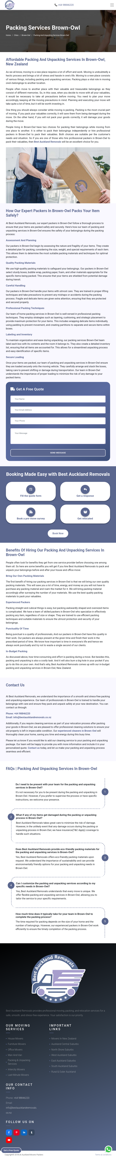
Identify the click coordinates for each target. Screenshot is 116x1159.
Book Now (58, 533)
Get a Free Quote (12, 1150)
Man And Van (15, 1055)
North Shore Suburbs (62, 1049)
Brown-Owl (26, 35)
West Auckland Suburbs (63, 1055)
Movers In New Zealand (63, 1038)
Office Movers (15, 1049)
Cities (16, 35)
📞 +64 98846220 (64, 4)
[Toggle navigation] (112, 5)
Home (8, 35)
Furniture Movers (17, 1044)
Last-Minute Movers (18, 1074)
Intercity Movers (16, 1069)
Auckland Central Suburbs (65, 1044)
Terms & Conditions (103, 1155)
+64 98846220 (22, 713)
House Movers (15, 1038)
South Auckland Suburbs (64, 1066)
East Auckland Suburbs (63, 1060)
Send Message (58, 453)
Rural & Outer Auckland (63, 1071)
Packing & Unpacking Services (19, 1062)
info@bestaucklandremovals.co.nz (32, 717)
